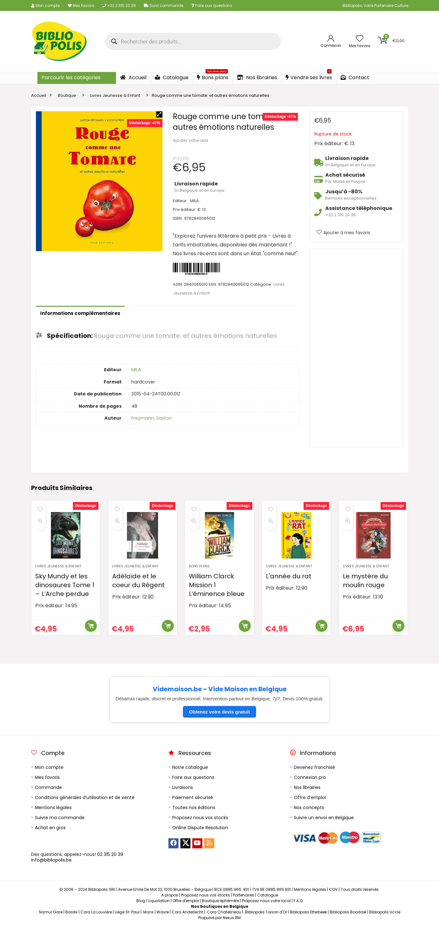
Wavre (162, 922)
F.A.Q (298, 910)
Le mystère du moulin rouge (365, 590)
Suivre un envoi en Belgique (324, 827)
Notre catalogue (190, 777)
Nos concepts (309, 817)
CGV (333, 899)
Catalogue (172, 77)
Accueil (133, 77)
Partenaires (243, 905)
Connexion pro (310, 787)
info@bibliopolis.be (51, 870)
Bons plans (212, 76)
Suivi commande (163, 5)
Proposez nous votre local (266, 910)
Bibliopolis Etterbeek (308, 922)
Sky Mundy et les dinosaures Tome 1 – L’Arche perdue (64, 595)
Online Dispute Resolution (200, 838)
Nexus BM (232, 927)
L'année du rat (288, 586)
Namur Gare (51, 922)
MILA (136, 370)
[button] (159, 114)
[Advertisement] (356, 348)
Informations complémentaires (80, 313)
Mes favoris (81, 5)
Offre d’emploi (310, 807)
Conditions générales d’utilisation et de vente (84, 807)
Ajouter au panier (91, 636)
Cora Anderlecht (187, 922)
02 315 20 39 (110, 864)
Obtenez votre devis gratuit (219, 722)
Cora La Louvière (96, 922)
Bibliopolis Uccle (384, 922)
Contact (355, 77)
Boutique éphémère (220, 910)
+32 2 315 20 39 (119, 5)
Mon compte (45, 5)
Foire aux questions (211, 5)
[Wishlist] (359, 39)
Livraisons (182, 797)
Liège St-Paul (127, 922)
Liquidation (159, 910)
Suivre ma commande (60, 827)
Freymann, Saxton (151, 418)
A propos (169, 905)
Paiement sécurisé (192, 807)
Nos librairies (257, 77)
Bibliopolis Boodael (348, 922)
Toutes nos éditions (193, 817)
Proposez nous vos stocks (200, 827)
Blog (140, 910)
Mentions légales (53, 817)
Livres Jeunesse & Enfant (115, 95)
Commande (48, 797)
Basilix (71, 922)
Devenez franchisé (314, 777)
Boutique (67, 95)
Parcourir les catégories (71, 77)
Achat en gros (50, 838)
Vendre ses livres (309, 76)
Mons (148, 922)
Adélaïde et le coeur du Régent (138, 590)
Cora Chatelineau (224, 922)
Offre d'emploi (186, 910)
